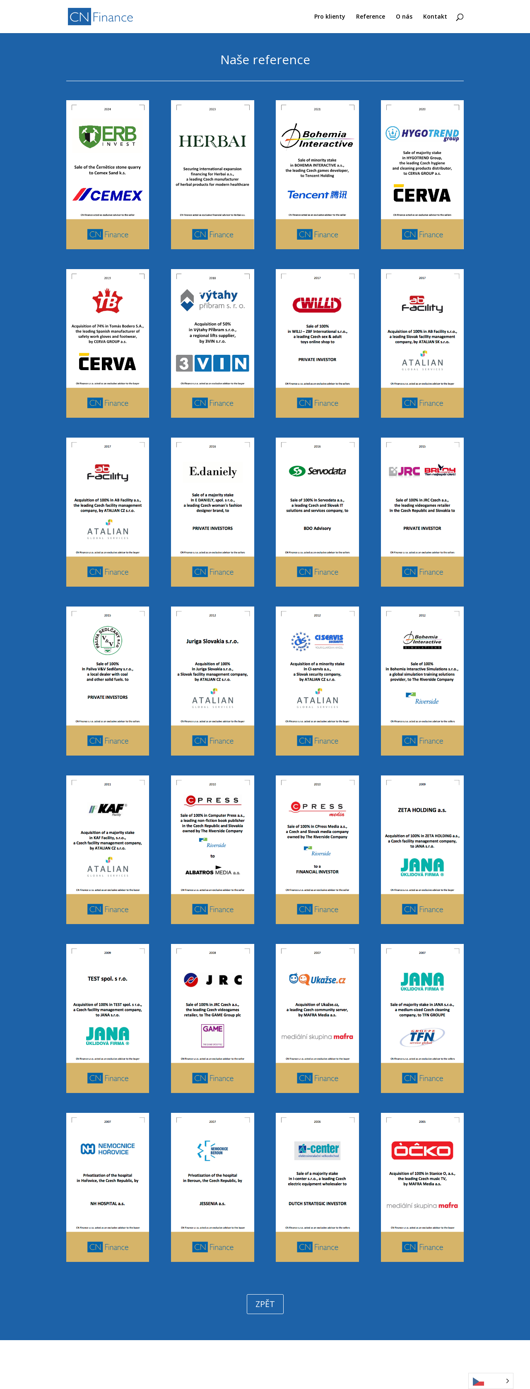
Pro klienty (329, 17)
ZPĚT (265, 1304)
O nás (404, 17)
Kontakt (435, 17)
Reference (370, 17)
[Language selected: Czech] (490, 1381)
